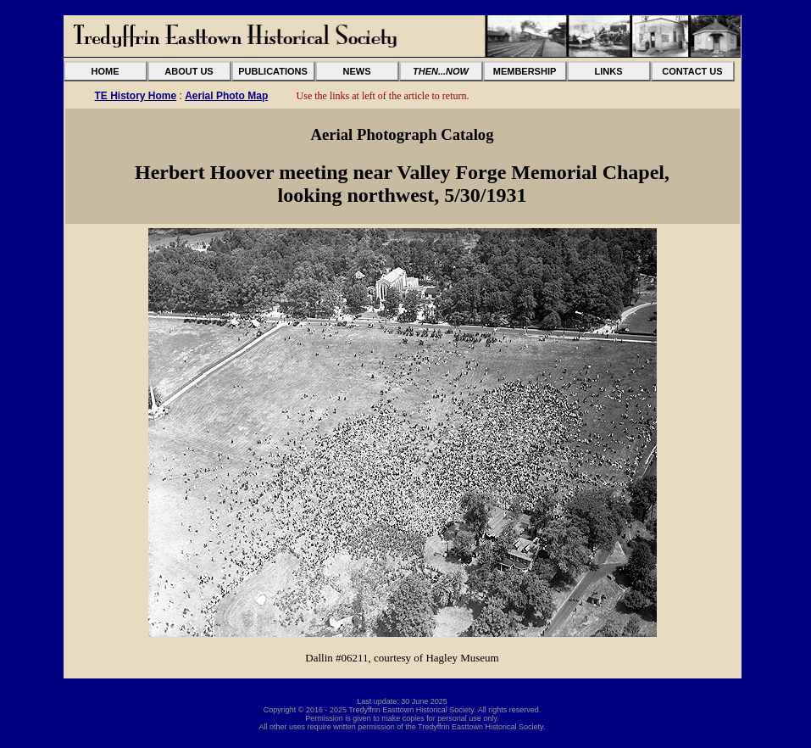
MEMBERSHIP (525, 71)
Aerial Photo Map (226, 96)
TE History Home (136, 96)
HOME (105, 71)
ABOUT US (188, 71)
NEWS (357, 71)
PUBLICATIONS (273, 71)
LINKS (609, 71)
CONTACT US (692, 71)
